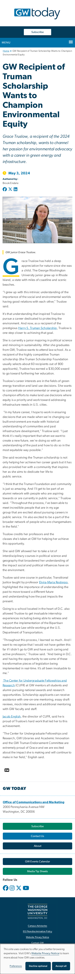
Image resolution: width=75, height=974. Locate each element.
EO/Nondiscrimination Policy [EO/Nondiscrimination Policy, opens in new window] (37, 931)
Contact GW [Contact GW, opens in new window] (37, 943)
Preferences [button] (16, 966)
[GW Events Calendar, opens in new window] (37, 861)
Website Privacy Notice (45, 953)
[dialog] (37, 959)
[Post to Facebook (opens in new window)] (5, 189)
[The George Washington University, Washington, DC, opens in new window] (37, 911)
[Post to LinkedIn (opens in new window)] (15, 189)
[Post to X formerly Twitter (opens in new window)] (10, 189)
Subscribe (37, 32)
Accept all (61, 966)
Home (6, 51)
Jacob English (12, 716)
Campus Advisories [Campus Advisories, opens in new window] (37, 926)
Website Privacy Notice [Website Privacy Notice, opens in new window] (37, 937)
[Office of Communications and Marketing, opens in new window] (33, 802)
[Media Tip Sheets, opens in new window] (37, 871)
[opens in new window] (6, 890)
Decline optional (38, 966)
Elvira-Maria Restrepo (53, 582)
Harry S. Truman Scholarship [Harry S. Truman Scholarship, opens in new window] (37, 328)
